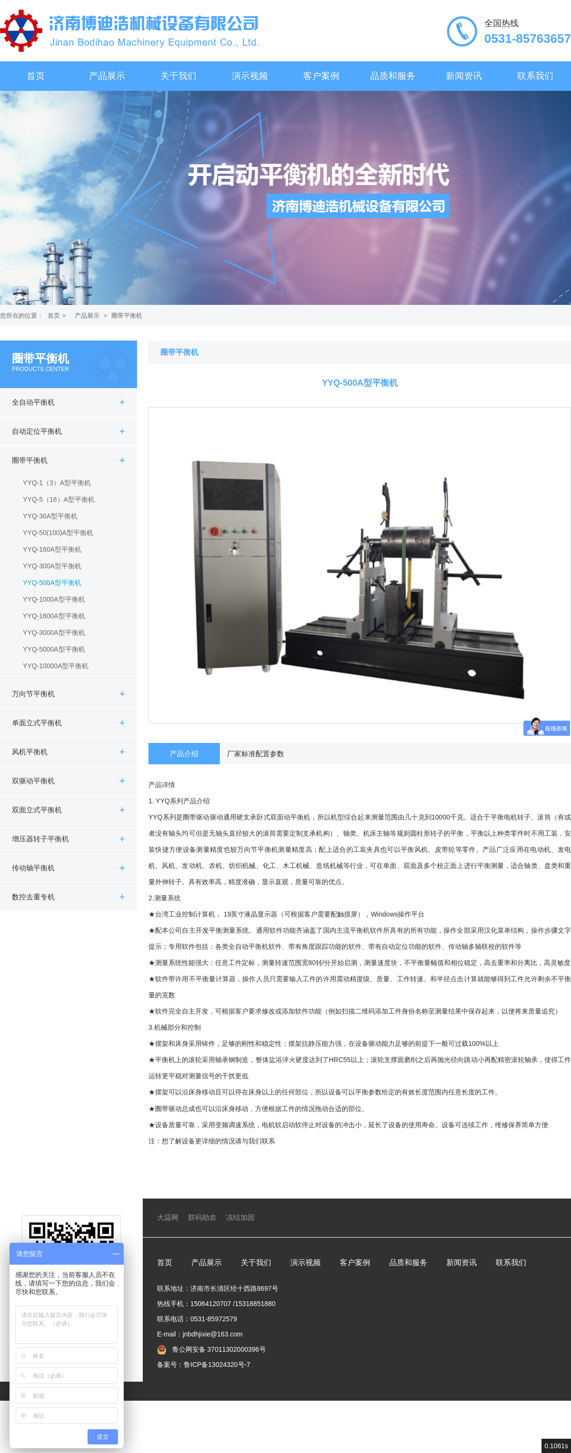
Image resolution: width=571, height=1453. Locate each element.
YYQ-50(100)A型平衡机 (58, 532)
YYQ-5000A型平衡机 (54, 649)
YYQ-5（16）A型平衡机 (59, 499)
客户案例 (321, 76)
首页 (36, 76)
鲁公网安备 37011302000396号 (218, 1349)
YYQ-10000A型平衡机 (56, 666)
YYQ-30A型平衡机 (50, 516)
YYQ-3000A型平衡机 (54, 632)
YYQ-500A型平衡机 (52, 582)
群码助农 (202, 1217)
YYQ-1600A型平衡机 (54, 616)
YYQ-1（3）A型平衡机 (57, 483)
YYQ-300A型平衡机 (52, 566)
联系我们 (535, 76)
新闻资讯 (464, 76)
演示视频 (250, 76)
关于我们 (178, 76)
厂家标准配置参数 (255, 754)
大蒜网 (167, 1217)
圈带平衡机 (126, 315)
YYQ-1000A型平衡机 (54, 599)
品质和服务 (392, 76)
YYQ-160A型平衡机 (52, 549)
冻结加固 (240, 1217)
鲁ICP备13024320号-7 (217, 1364)
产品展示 (107, 76)
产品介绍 (184, 754)
